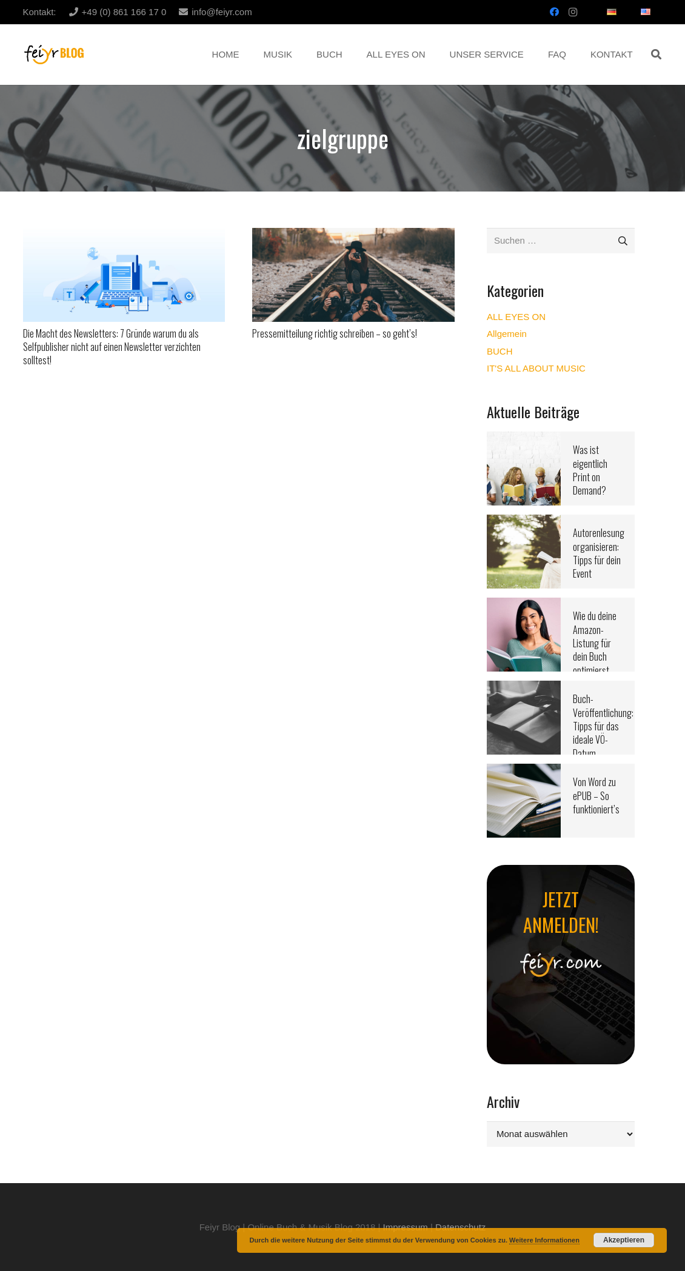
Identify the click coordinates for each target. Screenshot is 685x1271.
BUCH (500, 351)
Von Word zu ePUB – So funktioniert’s (596, 795)
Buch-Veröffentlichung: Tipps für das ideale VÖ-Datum (603, 726)
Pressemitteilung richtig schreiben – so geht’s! (334, 333)
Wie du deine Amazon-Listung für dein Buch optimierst (594, 643)
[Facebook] (555, 12)
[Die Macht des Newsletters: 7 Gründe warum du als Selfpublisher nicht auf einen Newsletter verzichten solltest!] (124, 235)
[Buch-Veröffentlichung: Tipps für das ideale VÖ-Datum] (524, 688)
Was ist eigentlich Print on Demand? (590, 470)
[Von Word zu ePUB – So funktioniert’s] (524, 771)
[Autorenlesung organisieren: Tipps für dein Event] (524, 522)
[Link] (54, 54)
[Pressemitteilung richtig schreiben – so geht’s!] (353, 235)
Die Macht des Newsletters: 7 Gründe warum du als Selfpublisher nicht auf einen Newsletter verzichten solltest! (112, 347)
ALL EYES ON (516, 317)
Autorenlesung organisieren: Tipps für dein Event (598, 553)
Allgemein (507, 334)
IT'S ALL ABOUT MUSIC (536, 368)
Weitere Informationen (544, 1240)
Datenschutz (460, 1227)
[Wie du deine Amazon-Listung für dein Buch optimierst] (524, 605)
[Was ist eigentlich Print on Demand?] (524, 439)
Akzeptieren (623, 1240)
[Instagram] (573, 12)
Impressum (405, 1227)
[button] (656, 54)
